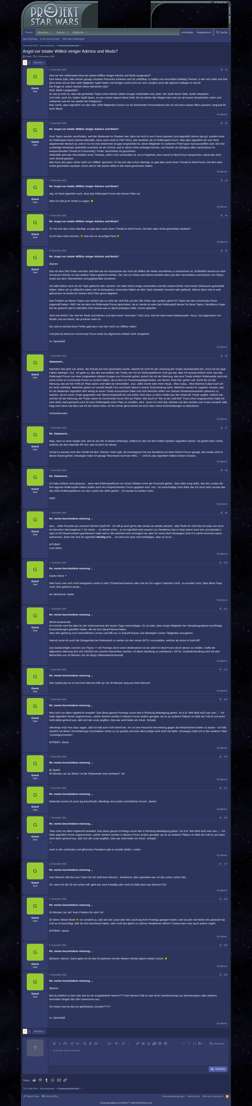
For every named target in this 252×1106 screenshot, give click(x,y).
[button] (51, 32)
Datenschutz (193, 1096)
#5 (226, 250)
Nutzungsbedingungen (173, 1096)
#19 (225, 945)
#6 (226, 356)
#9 (226, 513)
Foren (29, 32)
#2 (226, 123)
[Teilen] (221, 70)
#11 (225, 609)
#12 (225, 669)
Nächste (38, 62)
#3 (226, 180)
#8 (226, 470)
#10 (225, 562)
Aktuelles (43, 32)
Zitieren (223, 114)
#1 (226, 69)
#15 (225, 788)
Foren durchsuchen (50, 39)
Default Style (31, 1096)
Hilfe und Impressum (212, 1096)
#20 (225, 975)
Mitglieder (78, 32)
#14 (225, 756)
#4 (226, 215)
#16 (225, 818)
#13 (225, 699)
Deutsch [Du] (50, 1096)
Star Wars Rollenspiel (73, 39)
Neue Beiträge (30, 39)
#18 (225, 899)
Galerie (60, 32)
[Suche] (221, 32)
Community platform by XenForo (126, 1103)
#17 (225, 864)
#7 (226, 428)
